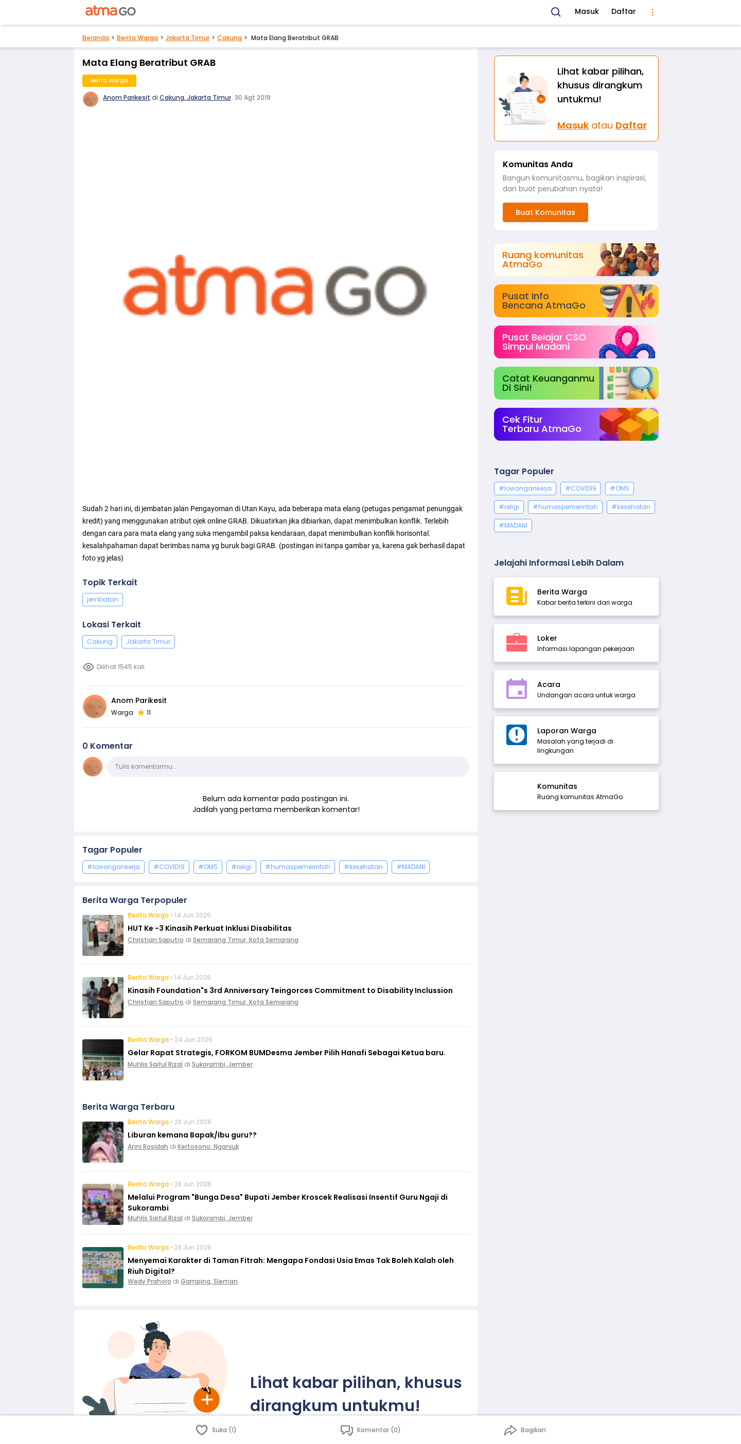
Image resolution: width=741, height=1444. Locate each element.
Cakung (229, 37)
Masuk (587, 11)
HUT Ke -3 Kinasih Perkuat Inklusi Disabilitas (210, 928)
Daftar (623, 11)
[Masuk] (526, 98)
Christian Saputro (156, 939)
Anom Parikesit (126, 97)
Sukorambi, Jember (222, 1064)
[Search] (556, 12)
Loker (547, 638)
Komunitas (557, 786)
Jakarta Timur (187, 37)
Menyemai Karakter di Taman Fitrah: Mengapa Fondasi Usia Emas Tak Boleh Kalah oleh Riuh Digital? (291, 1265)
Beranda (95, 37)
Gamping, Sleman (209, 1281)
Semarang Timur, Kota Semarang (245, 939)
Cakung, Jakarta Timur (195, 97)
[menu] (652, 12)
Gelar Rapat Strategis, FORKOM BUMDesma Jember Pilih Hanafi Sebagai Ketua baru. (287, 1053)
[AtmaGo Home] (111, 12)
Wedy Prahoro (149, 1281)
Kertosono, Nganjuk (208, 1146)
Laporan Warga (566, 731)
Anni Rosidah (148, 1146)
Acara (548, 684)
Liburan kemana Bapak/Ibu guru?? (192, 1135)
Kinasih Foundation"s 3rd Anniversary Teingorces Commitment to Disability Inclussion (290, 990)
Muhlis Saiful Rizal (155, 1064)
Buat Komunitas (545, 212)
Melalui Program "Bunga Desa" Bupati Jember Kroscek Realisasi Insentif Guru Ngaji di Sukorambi (288, 1202)
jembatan (102, 599)
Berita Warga (137, 37)
